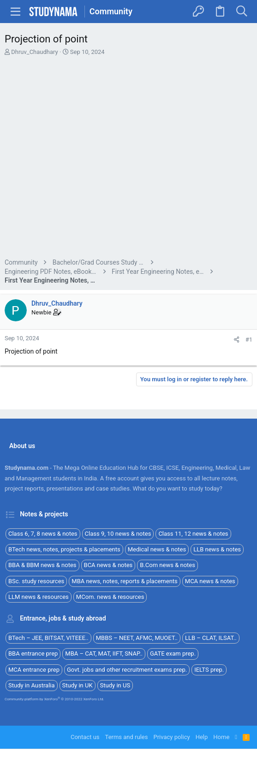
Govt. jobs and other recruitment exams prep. (127, 669)
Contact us (85, 736)
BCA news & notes (108, 565)
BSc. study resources (36, 581)
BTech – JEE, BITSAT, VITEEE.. (48, 637)
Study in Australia (31, 685)
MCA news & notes (210, 581)
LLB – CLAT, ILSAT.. (211, 637)
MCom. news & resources (110, 596)
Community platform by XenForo (54, 699)
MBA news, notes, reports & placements (125, 581)
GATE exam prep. (173, 653)
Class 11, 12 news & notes (193, 533)
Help (202, 736)
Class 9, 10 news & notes (118, 533)
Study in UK (77, 685)
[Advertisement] (128, 158)
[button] (16, 11)
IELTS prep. (209, 669)
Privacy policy (171, 736)
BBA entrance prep (33, 653)
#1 (248, 339)
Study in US (115, 685)
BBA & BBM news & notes (42, 565)
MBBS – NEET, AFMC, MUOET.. (137, 637)
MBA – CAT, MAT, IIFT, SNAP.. (104, 653)
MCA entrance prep (34, 669)
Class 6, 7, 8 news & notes (43, 533)
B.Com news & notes (167, 565)
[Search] (241, 11)
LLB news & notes (217, 549)
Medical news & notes (157, 549)
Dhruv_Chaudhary (34, 51)
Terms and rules (126, 736)
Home (221, 736)
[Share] (236, 339)
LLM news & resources (38, 596)
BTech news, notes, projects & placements (64, 549)
